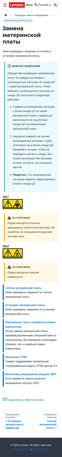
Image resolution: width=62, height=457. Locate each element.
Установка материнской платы (25, 305)
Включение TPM (15, 357)
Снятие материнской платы (23, 288)
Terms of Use (40, 449)
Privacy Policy (22, 449)
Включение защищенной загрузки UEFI (30, 374)
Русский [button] (41, 4)
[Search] (55, 5)
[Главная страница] (6, 15)
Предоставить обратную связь (23, 399)
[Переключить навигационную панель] (5, 4)
